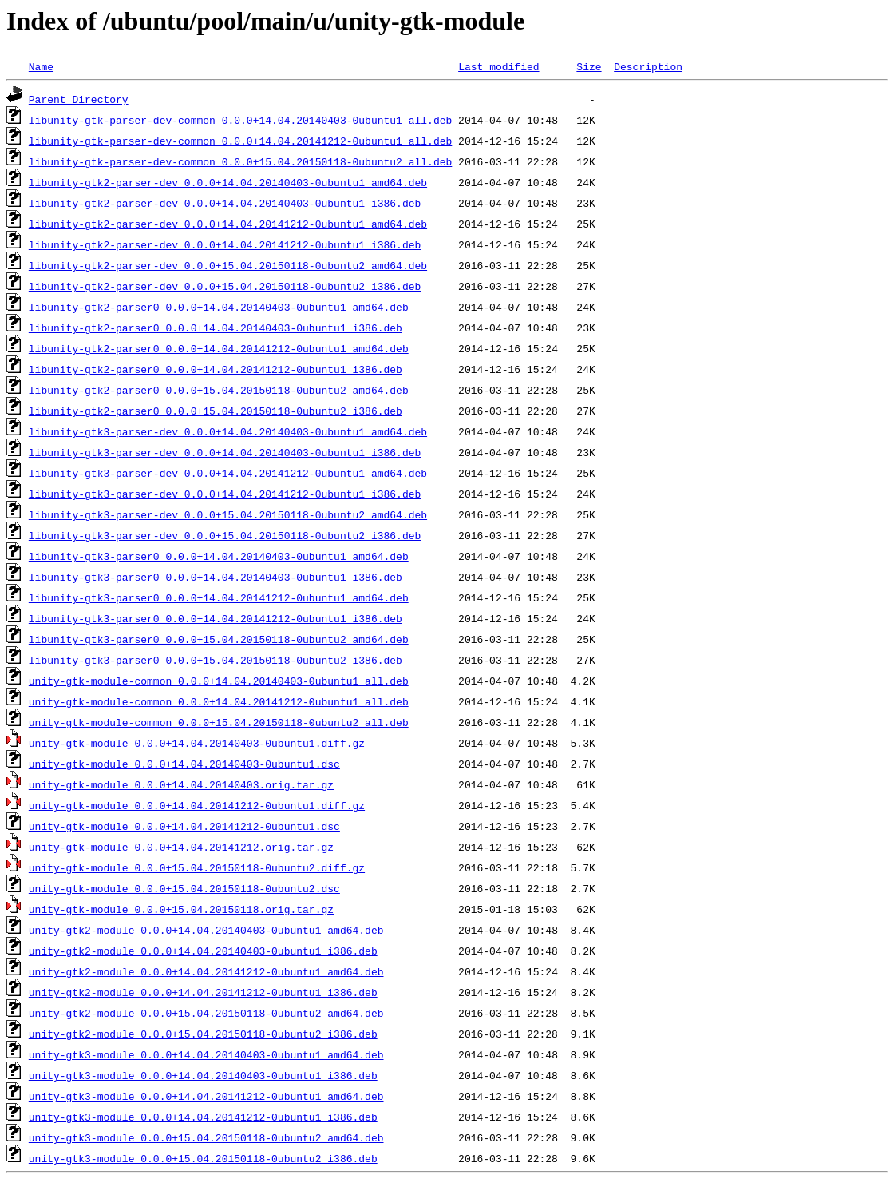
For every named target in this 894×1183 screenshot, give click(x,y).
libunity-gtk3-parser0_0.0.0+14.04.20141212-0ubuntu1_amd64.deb (219, 597)
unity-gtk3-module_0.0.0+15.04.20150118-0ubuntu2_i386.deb (203, 1158)
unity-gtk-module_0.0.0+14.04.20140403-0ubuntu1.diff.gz (197, 743)
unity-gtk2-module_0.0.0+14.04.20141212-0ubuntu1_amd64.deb (206, 971)
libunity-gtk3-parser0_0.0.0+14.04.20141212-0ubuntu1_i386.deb (215, 618)
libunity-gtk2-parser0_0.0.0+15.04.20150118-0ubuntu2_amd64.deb (219, 390)
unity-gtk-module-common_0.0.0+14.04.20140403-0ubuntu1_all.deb (219, 680)
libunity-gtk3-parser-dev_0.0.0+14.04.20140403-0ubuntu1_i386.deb (225, 452)
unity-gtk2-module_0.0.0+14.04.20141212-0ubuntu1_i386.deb (203, 992)
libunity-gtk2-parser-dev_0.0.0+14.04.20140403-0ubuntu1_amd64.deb (228, 182)
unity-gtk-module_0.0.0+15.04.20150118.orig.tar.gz (181, 909)
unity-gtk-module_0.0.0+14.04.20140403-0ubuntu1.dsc (184, 763)
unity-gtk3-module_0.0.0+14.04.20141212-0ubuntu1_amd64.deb (206, 1096)
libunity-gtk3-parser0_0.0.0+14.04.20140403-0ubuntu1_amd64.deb (219, 556)
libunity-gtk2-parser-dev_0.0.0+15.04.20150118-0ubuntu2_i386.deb (225, 286)
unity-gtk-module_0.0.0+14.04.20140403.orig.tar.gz (181, 784)
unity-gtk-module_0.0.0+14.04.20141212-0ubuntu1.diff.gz (197, 805)
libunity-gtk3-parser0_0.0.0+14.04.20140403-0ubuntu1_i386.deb (215, 577)
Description (648, 66)
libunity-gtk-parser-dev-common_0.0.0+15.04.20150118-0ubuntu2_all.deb (240, 161)
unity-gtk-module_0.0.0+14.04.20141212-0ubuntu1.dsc (184, 826)
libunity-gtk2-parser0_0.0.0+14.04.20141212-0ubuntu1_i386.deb (215, 369)
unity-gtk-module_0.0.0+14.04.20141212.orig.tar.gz (181, 847)
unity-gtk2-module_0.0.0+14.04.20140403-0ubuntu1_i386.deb (203, 950)
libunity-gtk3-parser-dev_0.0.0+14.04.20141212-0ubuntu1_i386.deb (225, 493)
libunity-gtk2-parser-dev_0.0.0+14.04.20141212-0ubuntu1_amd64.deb (228, 223)
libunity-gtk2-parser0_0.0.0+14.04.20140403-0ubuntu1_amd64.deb (219, 307)
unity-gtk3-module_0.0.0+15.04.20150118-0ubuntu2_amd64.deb (206, 1137)
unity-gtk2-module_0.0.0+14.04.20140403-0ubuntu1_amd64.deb (206, 930)
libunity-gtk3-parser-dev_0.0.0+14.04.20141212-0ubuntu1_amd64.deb (228, 473)
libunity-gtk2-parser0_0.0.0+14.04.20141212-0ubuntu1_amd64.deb (219, 348)
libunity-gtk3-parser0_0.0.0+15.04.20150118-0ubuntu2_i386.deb (215, 660)
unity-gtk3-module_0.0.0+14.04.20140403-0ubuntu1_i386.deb (203, 1075)
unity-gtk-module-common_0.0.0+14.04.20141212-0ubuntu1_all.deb (219, 701)
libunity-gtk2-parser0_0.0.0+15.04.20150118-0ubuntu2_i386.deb (215, 410)
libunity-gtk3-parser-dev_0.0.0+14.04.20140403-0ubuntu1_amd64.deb (228, 431)
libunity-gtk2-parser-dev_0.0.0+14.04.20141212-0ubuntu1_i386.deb (225, 244)
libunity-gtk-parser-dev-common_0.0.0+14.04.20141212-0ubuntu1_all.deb (240, 140)
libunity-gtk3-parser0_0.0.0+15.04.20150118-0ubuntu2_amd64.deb (219, 639)
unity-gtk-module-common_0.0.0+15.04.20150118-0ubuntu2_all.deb (219, 722)
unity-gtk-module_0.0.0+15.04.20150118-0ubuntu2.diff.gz (197, 867)
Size (588, 66)
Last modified (498, 66)
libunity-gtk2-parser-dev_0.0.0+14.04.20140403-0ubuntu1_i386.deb (225, 203)
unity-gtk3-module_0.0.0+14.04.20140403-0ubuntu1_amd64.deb (206, 1054)
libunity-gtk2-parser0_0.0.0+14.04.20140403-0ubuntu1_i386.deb (215, 327)
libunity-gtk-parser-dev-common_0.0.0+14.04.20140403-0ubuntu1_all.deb (240, 120)
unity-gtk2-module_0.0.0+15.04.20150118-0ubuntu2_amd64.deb (206, 1013)
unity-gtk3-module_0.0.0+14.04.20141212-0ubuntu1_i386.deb (203, 1117)
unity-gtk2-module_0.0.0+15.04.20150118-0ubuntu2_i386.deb (203, 1033)
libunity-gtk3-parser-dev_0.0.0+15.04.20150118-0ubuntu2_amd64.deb (228, 514)
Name (41, 66)
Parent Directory (79, 99)
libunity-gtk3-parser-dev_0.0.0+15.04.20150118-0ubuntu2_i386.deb (225, 535)
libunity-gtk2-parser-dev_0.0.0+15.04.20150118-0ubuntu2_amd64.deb (228, 265)
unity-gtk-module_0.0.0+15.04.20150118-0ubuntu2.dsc (184, 888)
